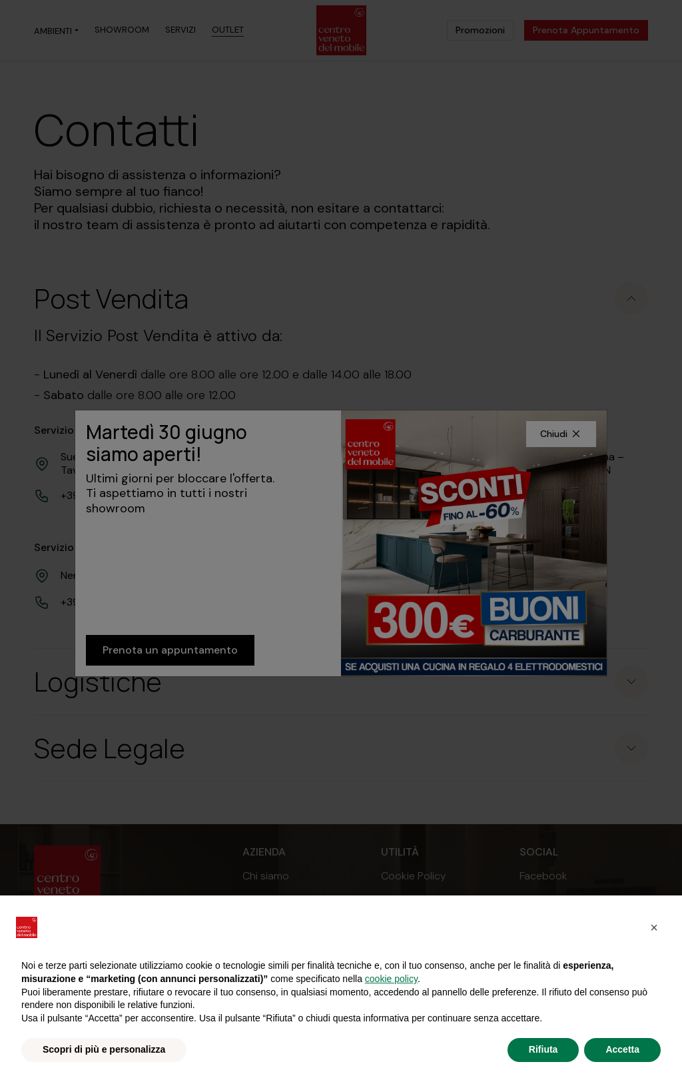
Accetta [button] (622, 1049)
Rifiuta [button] (543, 1049)
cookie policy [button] (391, 978)
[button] (654, 927)
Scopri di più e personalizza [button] (104, 1049)
